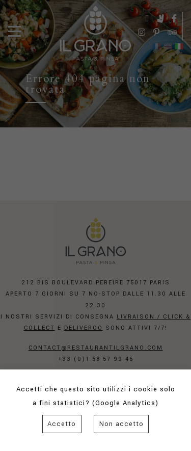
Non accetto (121, 424)
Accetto (61, 424)
